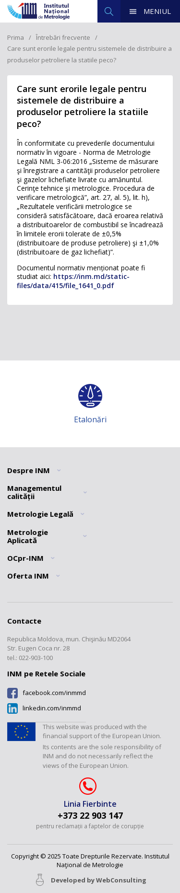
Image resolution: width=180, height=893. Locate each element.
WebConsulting (121, 880)
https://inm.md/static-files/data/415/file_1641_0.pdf (73, 281)
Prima (15, 37)
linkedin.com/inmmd (52, 708)
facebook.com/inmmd (54, 692)
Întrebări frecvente (63, 37)
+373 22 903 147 (90, 816)
